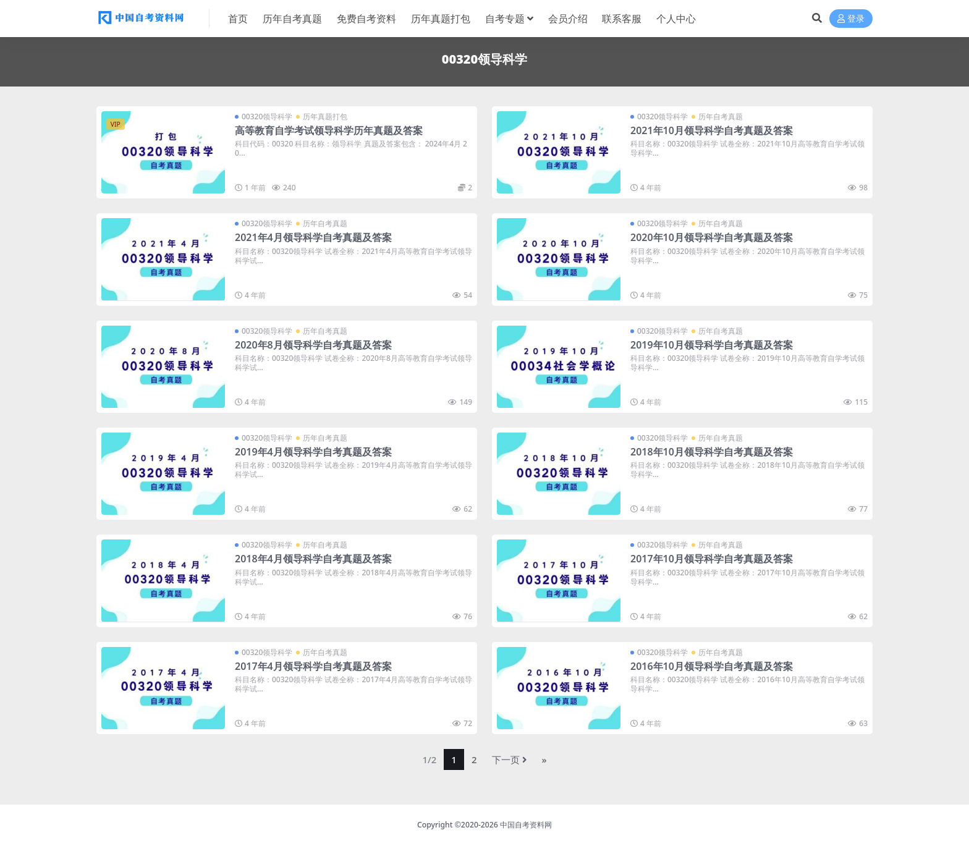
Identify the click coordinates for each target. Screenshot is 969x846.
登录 (851, 18)
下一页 (509, 759)
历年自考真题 (720, 116)
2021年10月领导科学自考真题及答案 (711, 130)
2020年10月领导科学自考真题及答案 (711, 237)
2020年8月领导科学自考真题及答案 (313, 345)
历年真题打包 (325, 116)
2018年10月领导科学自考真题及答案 (711, 452)
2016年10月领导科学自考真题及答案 (711, 666)
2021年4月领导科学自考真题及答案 (313, 237)
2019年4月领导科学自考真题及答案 (313, 452)
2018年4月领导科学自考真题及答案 (313, 558)
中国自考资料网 (526, 824)
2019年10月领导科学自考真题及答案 (711, 345)
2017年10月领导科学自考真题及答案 (711, 558)
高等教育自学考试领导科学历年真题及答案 (329, 130)
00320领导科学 (267, 116)
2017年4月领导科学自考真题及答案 (313, 666)
